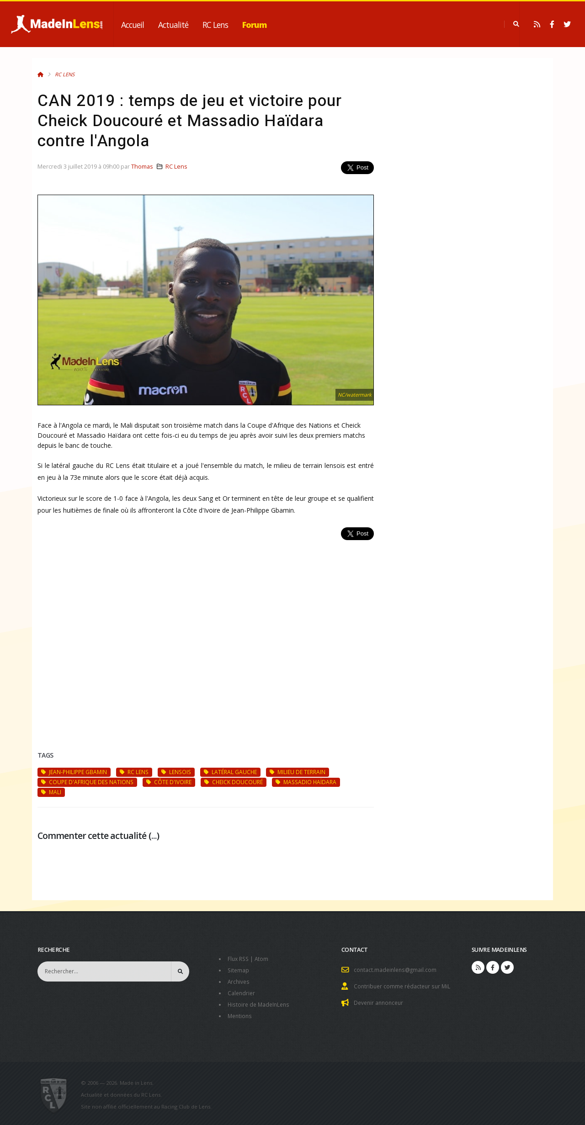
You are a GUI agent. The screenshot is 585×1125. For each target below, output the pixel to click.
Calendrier (242, 991)
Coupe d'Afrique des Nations (87, 781)
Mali (51, 792)
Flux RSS (239, 958)
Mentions (241, 1013)
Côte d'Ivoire (168, 781)
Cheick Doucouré (233, 781)
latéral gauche (230, 771)
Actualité (173, 24)
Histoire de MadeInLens (260, 1002)
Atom (264, 958)
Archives (239, 980)
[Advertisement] (205, 634)
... (154, 835)
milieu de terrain (297, 771)
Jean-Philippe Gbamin (74, 771)
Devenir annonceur (380, 1001)
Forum (254, 24)
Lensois (176, 771)
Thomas (142, 166)
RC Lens (215, 24)
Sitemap (239, 969)
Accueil (132, 24)
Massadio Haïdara (306, 781)
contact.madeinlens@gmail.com (397, 969)
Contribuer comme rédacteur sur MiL (404, 985)
